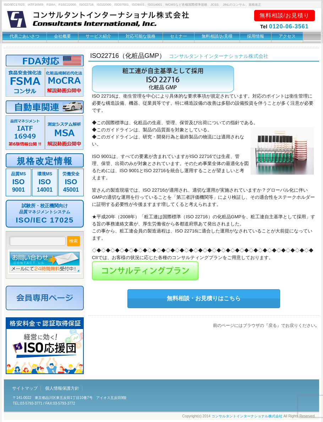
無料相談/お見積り (284, 15)
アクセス (287, 36)
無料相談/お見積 (217, 36)
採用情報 (255, 36)
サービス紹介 (98, 36)
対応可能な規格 (140, 36)
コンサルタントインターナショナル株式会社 (247, 416)
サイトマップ (25, 388)
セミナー (178, 36)
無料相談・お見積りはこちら (204, 298)
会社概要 (62, 36)
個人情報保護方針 (62, 388)
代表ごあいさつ (24, 36)
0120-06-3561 (289, 26)
